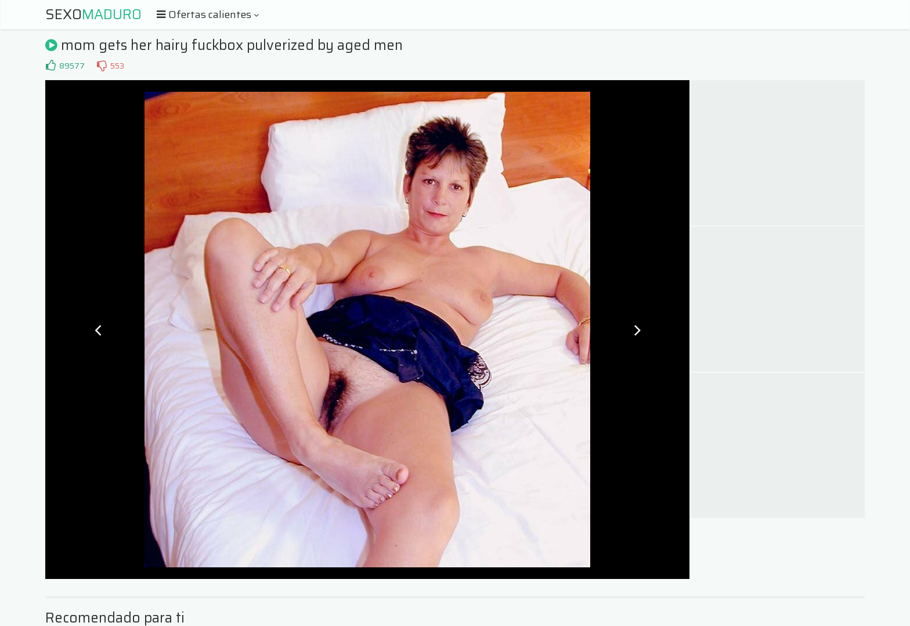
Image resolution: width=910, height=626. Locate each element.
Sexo (93, 14)
